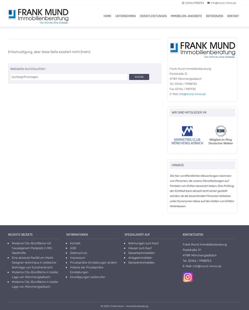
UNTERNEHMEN (125, 16)
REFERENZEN (214, 16)
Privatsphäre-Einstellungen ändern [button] (93, 262)
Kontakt (75, 243)
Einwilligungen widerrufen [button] (87, 277)
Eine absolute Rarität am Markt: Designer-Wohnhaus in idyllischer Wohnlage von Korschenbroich (34, 262)
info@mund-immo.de (221, 2)
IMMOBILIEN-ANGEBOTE (186, 16)
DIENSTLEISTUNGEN (153, 16)
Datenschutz (78, 253)
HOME (107, 16)
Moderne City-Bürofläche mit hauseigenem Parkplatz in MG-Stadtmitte (32, 248)
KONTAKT (233, 16)
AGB (73, 248)
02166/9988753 (193, 2)
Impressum (77, 258)
